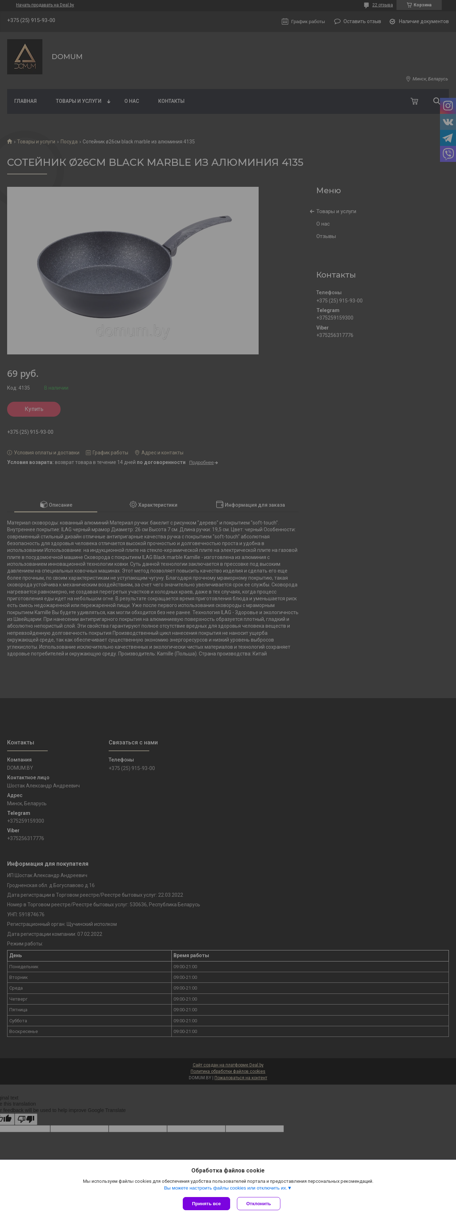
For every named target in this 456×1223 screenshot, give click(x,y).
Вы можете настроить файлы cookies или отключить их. (225, 1188)
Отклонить (259, 1203)
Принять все (206, 1203)
